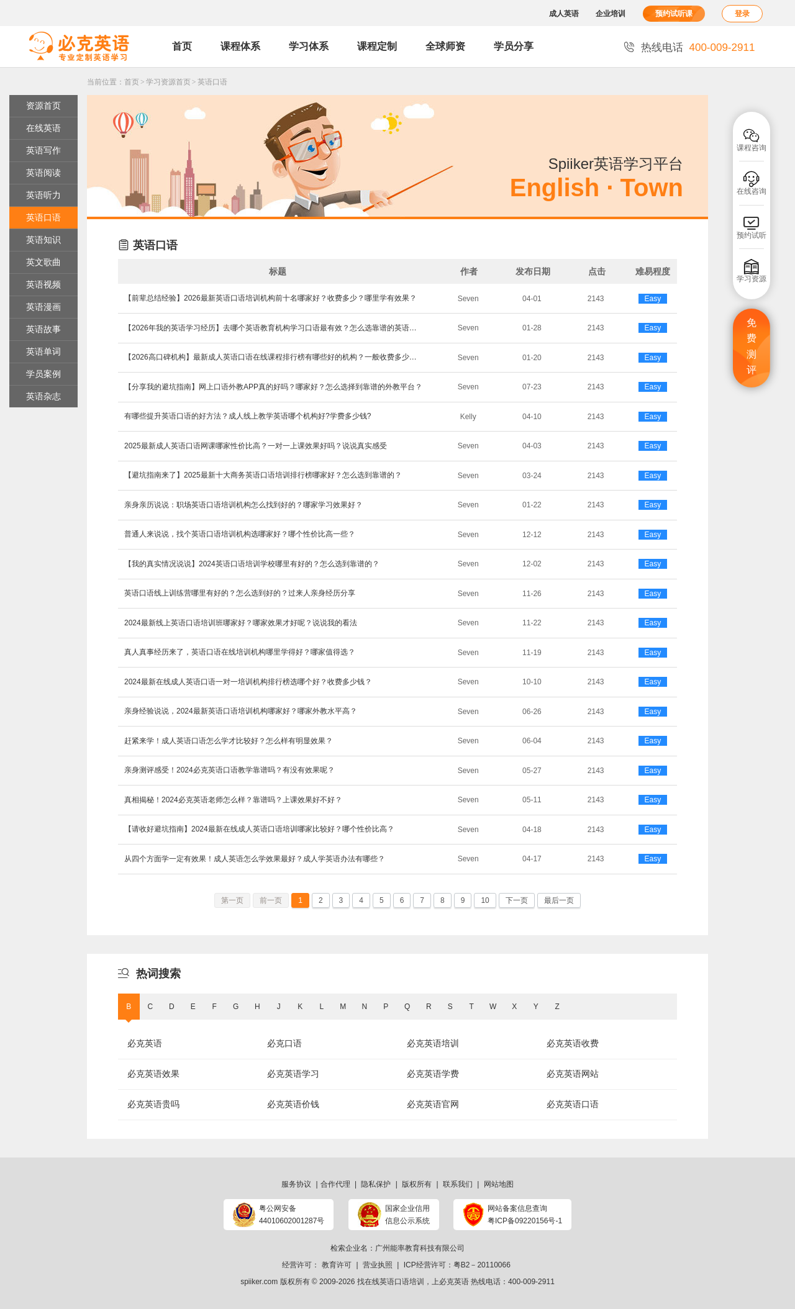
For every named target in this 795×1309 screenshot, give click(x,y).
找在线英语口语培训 (390, 1281)
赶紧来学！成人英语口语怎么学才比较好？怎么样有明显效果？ (228, 740)
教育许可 (337, 1265)
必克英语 (144, 1043)
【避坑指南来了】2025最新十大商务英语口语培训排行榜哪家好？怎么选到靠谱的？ (263, 475)
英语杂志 (43, 396)
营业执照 (378, 1265)
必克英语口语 (573, 1104)
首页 (182, 46)
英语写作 (43, 150)
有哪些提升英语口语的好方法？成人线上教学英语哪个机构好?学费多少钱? (247, 416)
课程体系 (240, 46)
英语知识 (43, 240)
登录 (742, 13)
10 (485, 900)
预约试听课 (674, 13)
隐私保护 (376, 1184)
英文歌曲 (43, 262)
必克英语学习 (293, 1074)
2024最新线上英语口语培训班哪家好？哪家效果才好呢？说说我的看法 (240, 622)
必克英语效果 (153, 1074)
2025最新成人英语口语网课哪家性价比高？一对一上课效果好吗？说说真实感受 (255, 446)
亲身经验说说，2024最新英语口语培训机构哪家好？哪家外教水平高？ (240, 711)
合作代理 (335, 1184)
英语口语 (212, 82)
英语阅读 (43, 173)
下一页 (517, 900)
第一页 (232, 900)
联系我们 (458, 1184)
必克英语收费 (573, 1043)
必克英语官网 (433, 1104)
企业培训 (610, 13)
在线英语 (43, 128)
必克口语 (284, 1043)
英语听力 (43, 195)
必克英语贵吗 (153, 1104)
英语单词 (43, 351)
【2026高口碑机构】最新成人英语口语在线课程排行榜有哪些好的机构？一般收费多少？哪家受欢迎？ (273, 357)
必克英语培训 (433, 1043)
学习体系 (309, 46)
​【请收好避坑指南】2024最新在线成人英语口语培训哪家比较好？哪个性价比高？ (259, 829)
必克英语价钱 (293, 1104)
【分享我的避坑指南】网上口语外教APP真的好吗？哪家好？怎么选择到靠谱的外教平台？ (273, 387)
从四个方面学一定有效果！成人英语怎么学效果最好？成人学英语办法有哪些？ (254, 858)
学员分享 (514, 46)
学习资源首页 (168, 82)
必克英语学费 (433, 1074)
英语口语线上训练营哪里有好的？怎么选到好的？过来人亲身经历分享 (239, 593)
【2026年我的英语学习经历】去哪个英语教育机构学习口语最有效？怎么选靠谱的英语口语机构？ (273, 328)
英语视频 (43, 284)
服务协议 (296, 1184)
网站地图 (499, 1184)
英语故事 (43, 329)
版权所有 (417, 1184)
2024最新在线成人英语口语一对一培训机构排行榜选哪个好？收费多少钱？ (248, 681)
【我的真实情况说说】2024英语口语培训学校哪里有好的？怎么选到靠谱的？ (251, 563)
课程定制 (377, 46)
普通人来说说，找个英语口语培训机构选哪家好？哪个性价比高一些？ (239, 534)
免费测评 (751, 346)
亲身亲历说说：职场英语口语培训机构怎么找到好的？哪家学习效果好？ (243, 504)
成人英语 (564, 13)
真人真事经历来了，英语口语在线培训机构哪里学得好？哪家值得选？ (239, 652)
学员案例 (43, 374)
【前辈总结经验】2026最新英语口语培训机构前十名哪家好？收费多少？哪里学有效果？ (270, 298)
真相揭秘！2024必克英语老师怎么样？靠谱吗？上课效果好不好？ (233, 799)
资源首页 (43, 106)
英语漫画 (43, 307)
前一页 (271, 900)
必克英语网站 (573, 1074)
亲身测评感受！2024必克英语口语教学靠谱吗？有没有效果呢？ (229, 770)
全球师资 (445, 46)
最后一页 (559, 900)
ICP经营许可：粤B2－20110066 (457, 1265)
